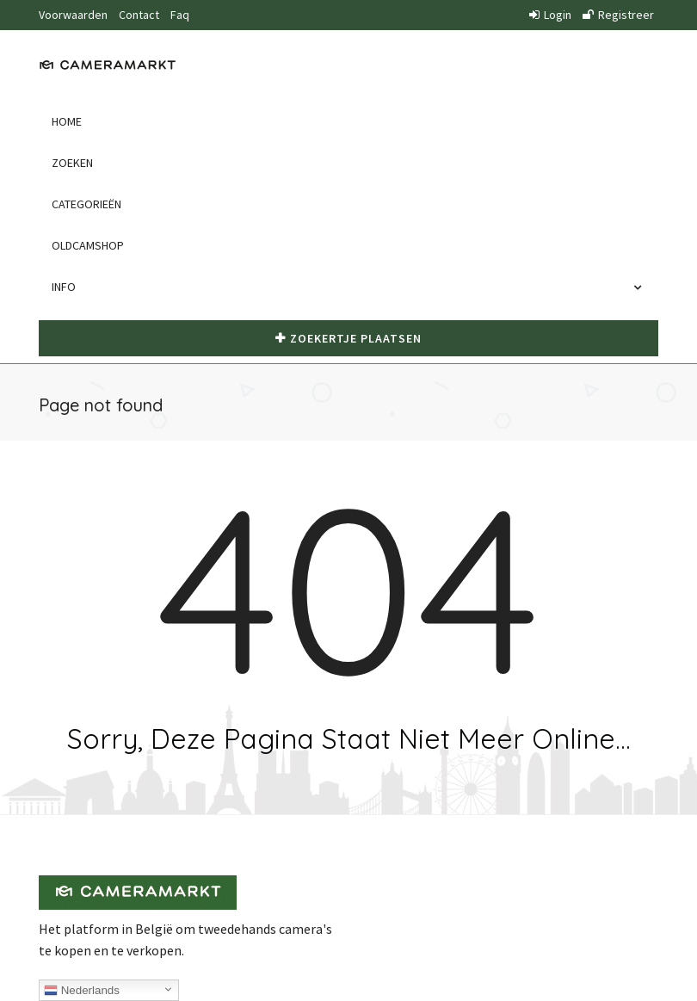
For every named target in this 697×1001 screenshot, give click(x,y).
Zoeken (72, 162)
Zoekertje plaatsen (348, 338)
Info (68, 286)
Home (67, 121)
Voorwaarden (73, 14)
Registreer (618, 14)
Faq (179, 14)
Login (550, 14)
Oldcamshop (88, 245)
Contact (139, 14)
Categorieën (86, 204)
